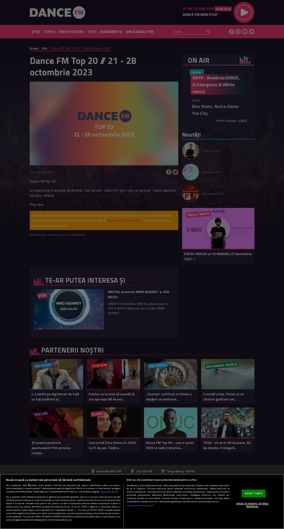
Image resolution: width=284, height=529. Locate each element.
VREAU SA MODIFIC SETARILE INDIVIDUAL (252, 505)
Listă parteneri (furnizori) (140, 505)
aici (75, 510)
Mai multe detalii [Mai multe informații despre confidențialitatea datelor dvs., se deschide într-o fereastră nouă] (109, 491)
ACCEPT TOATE (253, 493)
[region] (142, 501)
